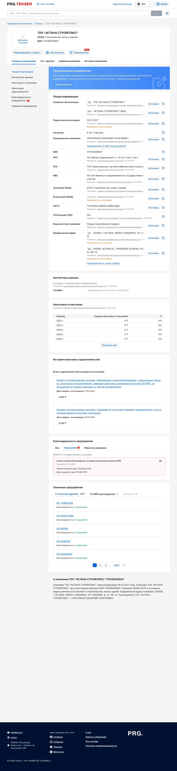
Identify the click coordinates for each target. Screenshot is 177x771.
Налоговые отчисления (24, 82)
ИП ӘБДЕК (62, 641)
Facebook (56, 737)
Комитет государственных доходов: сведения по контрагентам (123, 105)
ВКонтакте (57, 752)
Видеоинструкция (122, 4)
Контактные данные (22, 77)
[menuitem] (26, 71)
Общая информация (22, 71)
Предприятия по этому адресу (103, 263)
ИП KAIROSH (63, 653)
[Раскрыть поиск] (167, 13)
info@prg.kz (15, 732)
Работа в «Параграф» (96, 737)
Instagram (56, 742)
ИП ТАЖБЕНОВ (65, 615)
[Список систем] (45, 4)
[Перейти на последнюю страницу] (116, 678)
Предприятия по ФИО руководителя (106, 146)
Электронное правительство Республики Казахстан (118, 114)
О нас (88, 732)
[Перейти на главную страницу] (19, 4)
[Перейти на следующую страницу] (124, 678)
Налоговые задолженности (20, 90)
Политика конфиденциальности (101, 746)
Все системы (92, 741)
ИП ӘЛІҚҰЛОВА (65, 628)
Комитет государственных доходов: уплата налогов (84, 308)
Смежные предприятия (24, 106)
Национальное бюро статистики (110, 161)
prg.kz (12, 737)
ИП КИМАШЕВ (64, 666)
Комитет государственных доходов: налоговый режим (119, 227)
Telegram (56, 747)
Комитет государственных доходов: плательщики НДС (119, 218)
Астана (38, 23)
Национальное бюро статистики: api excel (114, 182)
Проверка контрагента (19, 23)
